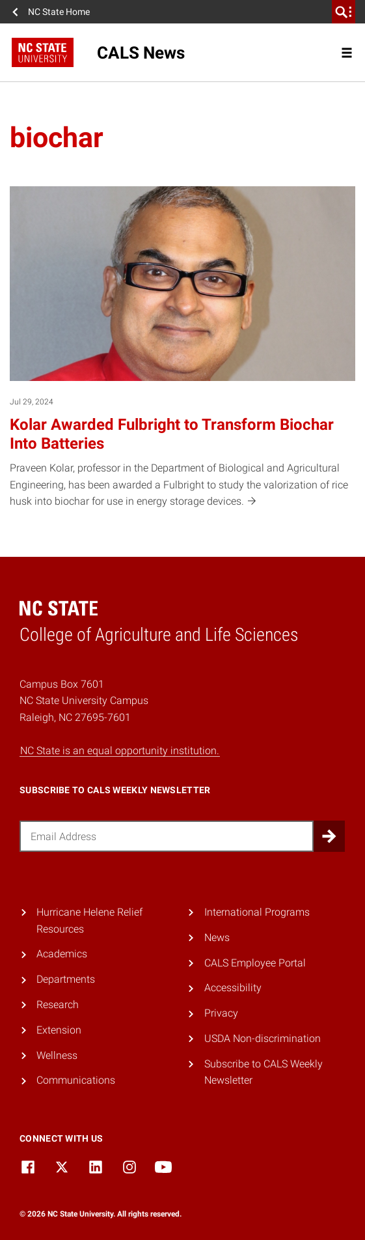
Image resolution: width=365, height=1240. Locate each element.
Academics (61, 954)
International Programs (257, 912)
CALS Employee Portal (255, 963)
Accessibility (233, 987)
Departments (65, 979)
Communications (75, 1080)
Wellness (56, 1055)
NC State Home (59, 12)
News (217, 937)
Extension (58, 1030)
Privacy (221, 1013)
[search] (343, 11)
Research (57, 1004)
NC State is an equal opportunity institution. (119, 750)
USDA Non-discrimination (262, 1038)
